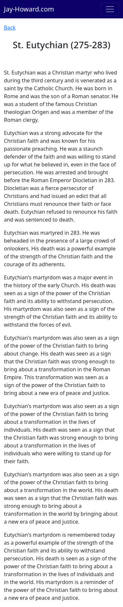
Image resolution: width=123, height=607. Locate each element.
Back (10, 27)
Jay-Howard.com (29, 9)
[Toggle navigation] (110, 9)
